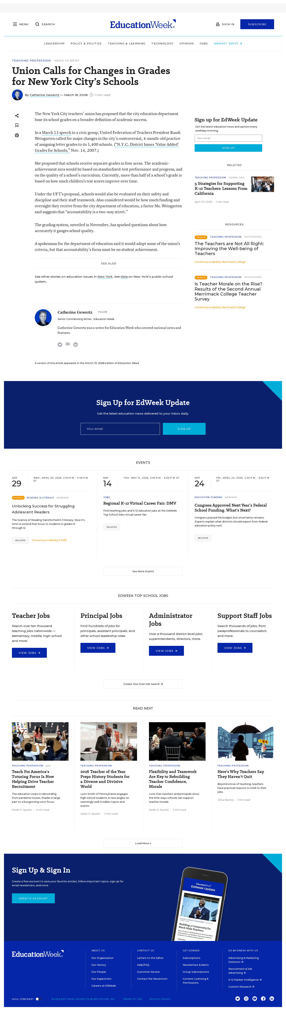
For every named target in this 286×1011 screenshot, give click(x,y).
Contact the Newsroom (152, 978)
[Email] (120, 429)
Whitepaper (253, 236)
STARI (63, 540)
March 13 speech (56, 132)
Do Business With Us (243, 950)
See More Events (143, 571)
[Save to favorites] (17, 125)
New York (105, 276)
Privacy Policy (160, 999)
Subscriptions (191, 957)
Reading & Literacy (40, 497)
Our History (98, 964)
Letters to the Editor (150, 957)
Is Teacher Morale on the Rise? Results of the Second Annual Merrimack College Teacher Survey (228, 291)
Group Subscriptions (196, 971)
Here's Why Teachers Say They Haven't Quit (240, 774)
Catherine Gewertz (44, 95)
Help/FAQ (143, 964)
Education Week (103, 319)
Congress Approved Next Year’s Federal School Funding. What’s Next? (231, 508)
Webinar (62, 497)
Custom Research (241, 986)
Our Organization (102, 957)
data (124, 276)
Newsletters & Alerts (196, 964)
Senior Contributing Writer (75, 319)
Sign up (184, 428)
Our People (98, 971)
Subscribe (257, 24)
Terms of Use (132, 999)
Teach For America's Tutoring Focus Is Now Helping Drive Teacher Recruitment (33, 779)
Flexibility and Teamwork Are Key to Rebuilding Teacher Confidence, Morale (173, 779)
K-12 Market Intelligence (245, 979)
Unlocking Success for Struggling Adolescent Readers (43, 509)
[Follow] (102, 312)
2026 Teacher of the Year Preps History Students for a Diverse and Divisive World (104, 779)
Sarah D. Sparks (22, 809)
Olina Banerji (225, 799)
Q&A (48, 765)
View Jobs (29, 652)
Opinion (187, 43)
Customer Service (148, 971)
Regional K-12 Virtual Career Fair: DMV (139, 503)
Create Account (33, 898)
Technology (162, 43)
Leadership (54, 43)
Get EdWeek (191, 950)
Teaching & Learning (127, 43)
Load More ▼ (143, 843)
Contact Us (145, 950)
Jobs (204, 43)
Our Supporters (101, 978)
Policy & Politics (86, 43)
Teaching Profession (31, 60)
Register (20, 540)
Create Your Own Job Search (143, 684)
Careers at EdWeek (103, 985)
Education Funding (209, 497)
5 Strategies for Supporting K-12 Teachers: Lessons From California (221, 188)
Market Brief (228, 43)
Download (236, 177)
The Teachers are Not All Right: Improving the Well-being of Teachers (229, 248)
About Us (98, 950)
